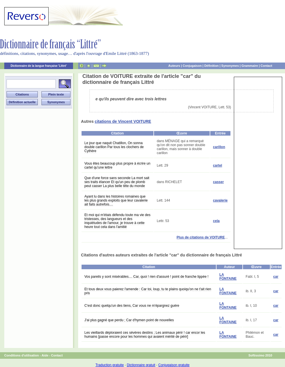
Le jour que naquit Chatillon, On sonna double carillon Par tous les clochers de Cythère (114, 147)
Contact (266, 65)
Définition (211, 65)
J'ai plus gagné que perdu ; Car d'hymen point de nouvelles (129, 320)
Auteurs (174, 65)
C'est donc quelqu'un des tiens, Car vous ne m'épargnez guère (131, 306)
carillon (219, 147)
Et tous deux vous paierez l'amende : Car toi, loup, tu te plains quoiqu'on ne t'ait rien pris (147, 291)
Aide (44, 355)
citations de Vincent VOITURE (123, 121)
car (275, 277)
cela (216, 221)
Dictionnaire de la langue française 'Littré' (39, 65)
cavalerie (220, 200)
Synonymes (230, 65)
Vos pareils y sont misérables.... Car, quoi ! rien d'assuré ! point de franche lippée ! (146, 277)
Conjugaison (192, 65)
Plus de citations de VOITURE (201, 237)
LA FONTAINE (227, 277)
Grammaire (250, 65)
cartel (217, 165)
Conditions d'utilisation (21, 355)
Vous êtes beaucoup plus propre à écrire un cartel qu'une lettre (117, 165)
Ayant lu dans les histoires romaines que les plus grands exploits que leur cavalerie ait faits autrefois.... (116, 200)
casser (218, 182)
